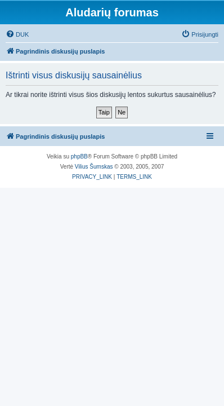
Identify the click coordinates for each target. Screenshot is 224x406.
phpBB (79, 156)
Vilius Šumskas (94, 167)
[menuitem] (17, 34)
